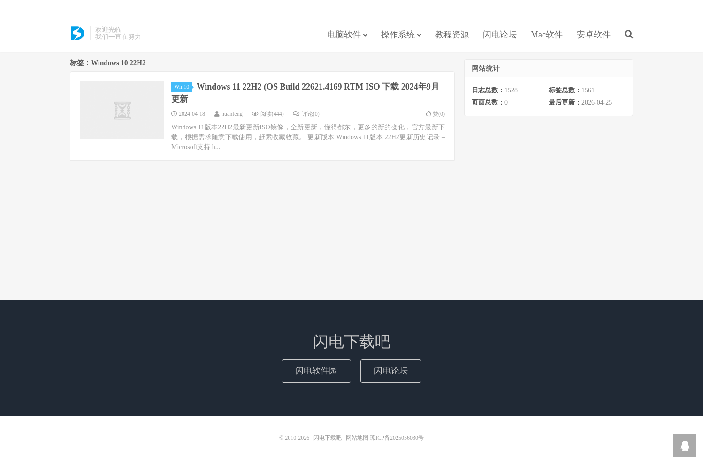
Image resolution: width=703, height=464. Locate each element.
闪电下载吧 (77, 33)
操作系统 (398, 34)
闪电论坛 (500, 34)
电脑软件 (344, 34)
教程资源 (452, 34)
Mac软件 (547, 34)
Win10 (183, 86)
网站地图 (357, 437)
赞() (435, 114)
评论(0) (306, 114)
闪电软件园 (316, 370)
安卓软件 (594, 34)
